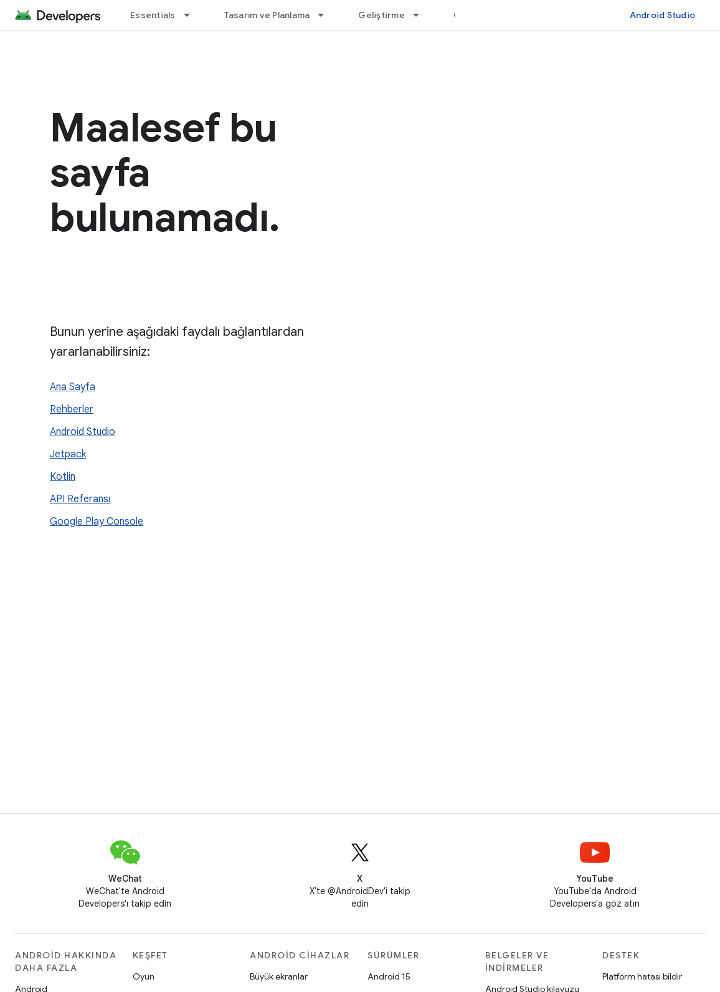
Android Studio (663, 15)
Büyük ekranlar (279, 976)
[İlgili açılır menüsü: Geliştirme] (421, 15)
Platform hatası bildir (642, 976)
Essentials (153, 15)
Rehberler (71, 409)
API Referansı (80, 499)
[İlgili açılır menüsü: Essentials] (192, 15)
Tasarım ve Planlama (267, 15)
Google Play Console (96, 521)
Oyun (143, 976)
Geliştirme (381, 15)
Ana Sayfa (72, 387)
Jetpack (68, 454)
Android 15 (388, 976)
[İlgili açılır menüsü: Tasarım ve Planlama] (326, 15)
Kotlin (62, 476)
